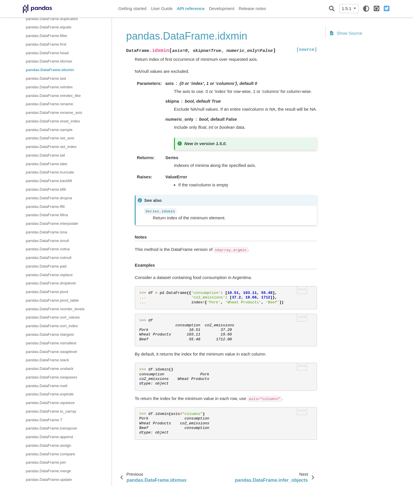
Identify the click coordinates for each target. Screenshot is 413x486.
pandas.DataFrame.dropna (49, 198)
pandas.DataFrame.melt (46, 386)
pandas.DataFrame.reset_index (53, 121)
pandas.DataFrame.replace (49, 275)
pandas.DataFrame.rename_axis (54, 112)
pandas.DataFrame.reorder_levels (55, 309)
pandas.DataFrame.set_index (51, 147)
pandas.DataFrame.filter (46, 36)
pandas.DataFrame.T (44, 420)
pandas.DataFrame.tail (45, 155)
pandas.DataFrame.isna (46, 232)
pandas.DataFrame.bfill (46, 189)
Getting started (132, 8)
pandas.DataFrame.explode (50, 394)
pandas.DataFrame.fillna (47, 215)
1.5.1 (347, 8)
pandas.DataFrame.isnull (47, 241)
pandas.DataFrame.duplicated (52, 19)
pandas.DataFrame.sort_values (53, 317)
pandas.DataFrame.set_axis (50, 138)
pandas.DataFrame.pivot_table (52, 300)
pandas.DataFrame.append (49, 437)
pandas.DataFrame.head (47, 53)
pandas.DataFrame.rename (49, 104)
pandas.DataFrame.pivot (47, 292)
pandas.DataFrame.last (46, 78)
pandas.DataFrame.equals (48, 27)
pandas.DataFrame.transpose (51, 428)
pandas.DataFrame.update (49, 479)
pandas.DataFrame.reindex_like (53, 95)
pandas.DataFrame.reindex (49, 87)
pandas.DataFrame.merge (48, 471)
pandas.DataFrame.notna (48, 249)
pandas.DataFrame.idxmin (50, 70)
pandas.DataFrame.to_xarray (51, 411)
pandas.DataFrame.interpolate (52, 223)
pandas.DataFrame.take (46, 164)
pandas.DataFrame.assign (48, 445)
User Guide (162, 8)
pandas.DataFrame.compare (50, 454)
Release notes (252, 8)
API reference (191, 8)
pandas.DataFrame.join (46, 462)
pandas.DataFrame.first (46, 44)
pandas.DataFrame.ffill (45, 206)
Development (221, 8)
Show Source (346, 33)
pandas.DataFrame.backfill (49, 181)
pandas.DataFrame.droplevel (51, 283)
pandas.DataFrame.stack (47, 360)
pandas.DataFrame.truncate (50, 172)
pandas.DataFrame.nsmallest (51, 343)
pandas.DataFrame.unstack (49, 368)
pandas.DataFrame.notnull (48, 257)
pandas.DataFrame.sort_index (52, 326)
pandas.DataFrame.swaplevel (51, 352)
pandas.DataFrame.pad (46, 266)
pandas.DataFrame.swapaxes (51, 377)
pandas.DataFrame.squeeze (50, 403)
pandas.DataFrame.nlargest (50, 334)
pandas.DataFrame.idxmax (49, 61)
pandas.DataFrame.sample (49, 130)
